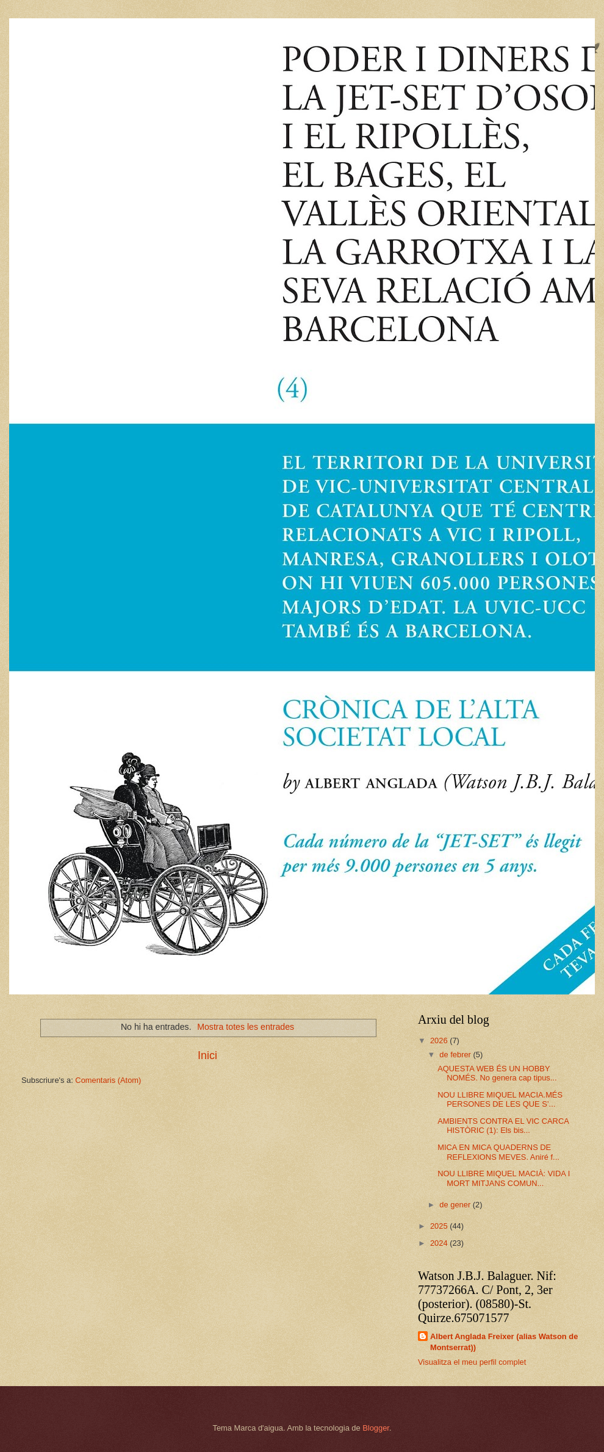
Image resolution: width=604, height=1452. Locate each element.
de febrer (456, 1054)
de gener (455, 1204)
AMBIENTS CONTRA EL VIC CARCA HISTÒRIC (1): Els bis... (503, 1125)
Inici (207, 1055)
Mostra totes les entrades (245, 1027)
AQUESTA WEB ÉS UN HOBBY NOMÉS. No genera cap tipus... (496, 1073)
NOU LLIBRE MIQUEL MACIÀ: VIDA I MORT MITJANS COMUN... (503, 1178)
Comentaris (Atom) (108, 1080)
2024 (440, 1243)
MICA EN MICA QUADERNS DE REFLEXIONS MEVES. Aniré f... (498, 1152)
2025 (440, 1226)
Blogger (375, 1427)
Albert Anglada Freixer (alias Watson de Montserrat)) (504, 1342)
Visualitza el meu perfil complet (472, 1362)
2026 (440, 1040)
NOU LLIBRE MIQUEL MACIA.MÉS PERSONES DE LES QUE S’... (500, 1099)
